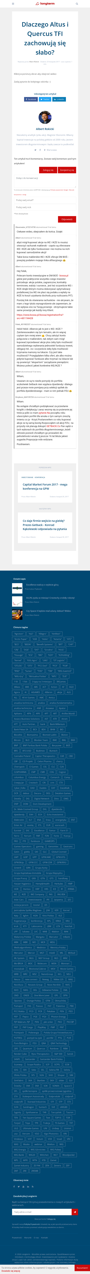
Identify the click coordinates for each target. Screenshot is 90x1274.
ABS (36, 687)
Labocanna (36, 926)
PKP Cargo (28, 1027)
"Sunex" (28, 671)
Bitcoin (17, 740)
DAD (32, 788)
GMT (16, 857)
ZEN (47, 1165)
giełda (27, 851)
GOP (25, 857)
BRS (16, 750)
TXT (71, 1123)
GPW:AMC (46, 857)
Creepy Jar (19, 782)
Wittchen (44, 1155)
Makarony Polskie (22, 936)
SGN (41, 1075)
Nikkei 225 (58, 979)
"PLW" (65, 665)
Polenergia (33, 1032)
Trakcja (46, 1123)
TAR (44, 1112)
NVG (67, 984)
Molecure (42, 963)
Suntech (43, 1107)
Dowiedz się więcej (11, 1270)
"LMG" (45, 660)
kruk (16, 926)
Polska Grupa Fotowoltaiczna (58, 1032)
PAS (29, 1006)
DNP (16, 804)
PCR (40, 1011)
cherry (59, 761)
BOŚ (68, 745)
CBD (71, 756)
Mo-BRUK (18, 963)
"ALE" (30, 633)
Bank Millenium (57, 724)
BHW (52, 729)
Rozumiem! (82, 1267)
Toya (27, 1123)
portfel (50, 1038)
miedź (52, 952)
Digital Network (41, 798)
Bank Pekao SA (21, 729)
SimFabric (19, 1080)
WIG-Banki (19, 1155)
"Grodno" (48, 649)
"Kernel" (18, 660)
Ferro (16, 835)
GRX (34, 878)
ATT (16, 724)
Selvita (67, 1069)
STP (60, 1101)
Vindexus (18, 1139)
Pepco (26, 1016)
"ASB (34, 639)
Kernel (66, 910)
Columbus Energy (37, 777)
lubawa (25, 931)
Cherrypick (19, 766)
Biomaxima (32, 734)
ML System (19, 958)
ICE (54, 889)
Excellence (39, 830)
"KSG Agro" (32, 660)
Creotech (33, 782)
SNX (37, 1085)
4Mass (17, 687)
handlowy (63, 878)
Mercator (18, 952)
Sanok (70, 1053)
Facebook (31, 99)
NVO (16, 990)
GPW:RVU (61, 862)
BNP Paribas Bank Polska (35, 745)
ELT (30, 819)
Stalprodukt (54, 1096)
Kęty (16, 915)
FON (47, 835)
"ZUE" (64, 676)
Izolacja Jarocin (21, 905)
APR (38, 713)
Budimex (40, 750)
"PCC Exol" (42, 665)
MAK (66, 931)
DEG (48, 793)
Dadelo (42, 788)
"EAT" (36, 649)
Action (54, 687)
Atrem (65, 718)
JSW (48, 910)
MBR (25, 942)
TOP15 (58, 1117)
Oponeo (18, 1000)
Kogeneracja (20, 921)
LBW (49, 926)
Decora (37, 793)
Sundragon (28, 1107)
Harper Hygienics (22, 883)
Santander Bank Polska (51, 1059)
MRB (16, 974)
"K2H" (50, 655)
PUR (69, 1038)
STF (52, 1101)
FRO (16, 841)
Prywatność (17, 1237)
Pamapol (18, 1006)
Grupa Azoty (41, 867)
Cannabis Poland (22, 756)
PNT (62, 1027)
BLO (27, 740)
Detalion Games (63, 793)
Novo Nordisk (54, 984)
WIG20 (32, 1155)
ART (55, 713)
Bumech (53, 750)
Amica (52, 697)
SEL (42, 1069)
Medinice (41, 947)
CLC (53, 766)
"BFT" (60, 644)
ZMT (16, 1170)
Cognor (62, 772)
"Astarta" (57, 639)
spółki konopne (29, 1091)
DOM (25, 804)
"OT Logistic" (59, 660)
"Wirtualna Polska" (37, 676)
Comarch (55, 777)
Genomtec (53, 846)
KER (56, 910)
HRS (46, 889)
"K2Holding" (64, 655)
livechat (68, 926)
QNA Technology (59, 1043)
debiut (26, 793)
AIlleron (48, 692)
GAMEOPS (50, 841)
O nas (36, 1237)
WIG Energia (20, 1149)
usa (15, 1133)
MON (53, 963)
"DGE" (26, 649)
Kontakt (44, 1237)
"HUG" (61, 649)
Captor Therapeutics (45, 756)
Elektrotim (19, 819)
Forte (56, 835)
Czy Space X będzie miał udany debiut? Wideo (48, 611)
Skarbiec (41, 1080)
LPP (16, 931)
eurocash (59, 825)
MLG (31, 958)
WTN (34, 1160)
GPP (35, 857)
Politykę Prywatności (32, 1224)
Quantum (27, 1048)
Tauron (69, 1112)
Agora (17, 692)
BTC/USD (27, 750)
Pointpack (19, 1032)
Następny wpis (45, 509)
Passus (39, 1006)
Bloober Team (41, 740)
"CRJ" (16, 649)
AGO (71, 687)
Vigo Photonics (51, 1133)
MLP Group (43, 958)
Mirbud (71, 952)
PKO (60, 1022)
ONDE (26, 995)
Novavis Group (35, 984)
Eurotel (17, 830)
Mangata (40, 936)
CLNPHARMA (20, 772)
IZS (45, 905)
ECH (40, 814)
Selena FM (54, 1069)
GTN (43, 878)
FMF (38, 835)
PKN (37, 1022)
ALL (15, 697)
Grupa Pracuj (20, 878)
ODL (35, 990)
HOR (16, 889)
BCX (35, 729)
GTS (51, 878)
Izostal (36, 905)
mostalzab (19, 968)
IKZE (24, 894)
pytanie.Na (44, 412)
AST (46, 718)
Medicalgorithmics (23, 947)
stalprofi (69, 1096)
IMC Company (37, 894)
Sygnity (17, 1112)
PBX (72, 1006)
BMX (73, 740)
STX (69, 1101)
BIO (61, 729)
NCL (60, 974)
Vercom (26, 1133)
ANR (39, 708)
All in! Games (28, 697)
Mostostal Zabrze (37, 968)
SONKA (55, 1085)
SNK (28, 1085)
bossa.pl (64, 275)
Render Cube (20, 1053)
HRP (37, 889)
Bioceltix (18, 734)
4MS (27, 687)
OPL (56, 995)
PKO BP (70, 1022)
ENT (73, 819)
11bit (24, 681)
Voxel (59, 1139)
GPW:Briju (19, 862)
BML (64, 740)
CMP (33, 772)
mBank (66, 936)
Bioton (64, 734)
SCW (67, 1064)
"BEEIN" (27, 644)
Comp (67, 777)
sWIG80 (63, 1107)
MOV (53, 968)
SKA (30, 1080)
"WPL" (54, 676)
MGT (42, 952)
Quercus (41, 1048)
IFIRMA (71, 889)
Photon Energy (58, 1016)
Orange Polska (34, 1000)
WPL (16, 1160)
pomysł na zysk (34, 1038)
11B (16, 681)
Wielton (51, 1144)
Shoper (61, 1075)
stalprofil (18, 1101)
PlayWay (42, 1027)
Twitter (45, 99)
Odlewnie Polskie (50, 990)
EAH (31, 814)
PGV (44, 1016)
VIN (65, 1133)
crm (52, 782)
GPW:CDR (47, 862)
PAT (49, 1006)
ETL (40, 825)
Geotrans (68, 846)
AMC (41, 697)
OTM (48, 1000)
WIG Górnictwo (38, 1149)
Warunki (27, 1237)
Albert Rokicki (34, 62)
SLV (71, 1080)
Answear (50, 708)
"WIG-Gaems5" (64, 671)
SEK (25, 1069)
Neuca (17, 979)
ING (51, 894)
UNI (45, 1128)
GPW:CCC (33, 862)
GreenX (17, 867)
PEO (71, 1011)
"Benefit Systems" (44, 644)
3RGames (61, 681)
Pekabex (51, 1011)
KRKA (58, 921)
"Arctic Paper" (20, 639)
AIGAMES (35, 692)
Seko (33, 1069)
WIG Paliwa (55, 1149)
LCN (58, 926)
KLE (60, 915)
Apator (62, 708)
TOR (68, 1117)
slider (61, 1080)
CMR (42, 772)
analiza (41, 702)
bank (42, 724)
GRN (28, 867)
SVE (53, 1107)
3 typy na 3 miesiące (42, 681)
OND (16, 995)
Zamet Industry (21, 1165)
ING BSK (61, 894)
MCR (43, 942)
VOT (30, 1139)
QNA (43, 1043)
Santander (30, 1059)
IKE (15, 894)
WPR (25, 1160)
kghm (25, 915)
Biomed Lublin (50, 734)
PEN (62, 1011)
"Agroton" (19, 633)
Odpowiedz (67, 219)
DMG (66, 798)
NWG (25, 990)
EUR (48, 825)
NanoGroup (47, 974)
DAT (53, 788)
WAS (16, 1144)
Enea (48, 819)
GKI (36, 851)
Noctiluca (18, 984)
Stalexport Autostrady (33, 1096)
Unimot (67, 1128)
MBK (16, 942)
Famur (52, 830)
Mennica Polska (58, 947)
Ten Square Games (32, 1117)
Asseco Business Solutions (27, 718)
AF (63, 687)
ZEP (68, 1165)
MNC (65, 958)
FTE (24, 841)
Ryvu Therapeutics (40, 1053)
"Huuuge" (18, 655)
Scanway (18, 1064)
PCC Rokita (19, 1011)
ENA (39, 819)
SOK (46, 1085)
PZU (35, 1043)
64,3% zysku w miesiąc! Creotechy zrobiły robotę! (50, 597)
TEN (16, 1117)
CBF (16, 761)
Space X (68, 1085)
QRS (16, 1048)
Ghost (38, 1257)
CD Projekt (27, 761)
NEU (68, 974)
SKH (52, 1080)
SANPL (17, 1059)
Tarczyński (56, 1112)
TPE (36, 1123)
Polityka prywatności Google (59, 190)
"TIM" (50, 671)
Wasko (26, 1144)
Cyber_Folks (20, 788)
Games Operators (22, 846)
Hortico (27, 889)
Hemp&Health (43, 883)
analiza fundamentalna (61, 702)
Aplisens (18, 713)
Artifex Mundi (68, 713)
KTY (25, 926)
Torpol (17, 1123)
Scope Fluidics (34, 1064)
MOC (30, 963)
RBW (65, 1048)
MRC (25, 974)
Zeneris (57, 1165)
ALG (69, 692)
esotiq (30, 825)
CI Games (33, 766)
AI (25, 692)
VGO (37, 1133)
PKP (16, 1027)
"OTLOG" (18, 665)
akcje (59, 692)
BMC (55, 740)
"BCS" (16, 644)
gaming (40, 846)
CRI (44, 782)
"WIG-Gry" (19, 676)
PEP (16, 1016)
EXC (28, 830)
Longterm (26, 1254)
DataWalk (64, 788)
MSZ (34, 974)
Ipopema (58, 899)
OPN (65, 995)
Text (48, 1117)
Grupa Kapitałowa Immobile (27, 873)
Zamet (53, 1160)
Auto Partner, (29, 724)
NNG (70, 979)
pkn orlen (48, 1022)
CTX (61, 782)
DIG (28, 798)
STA (16, 1096)
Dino (56, 798)
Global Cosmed (59, 851)
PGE (35, 1016)
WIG (61, 1144)
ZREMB (34, 1170)
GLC (45, 851)
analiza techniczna (23, 708)
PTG (60, 1038)
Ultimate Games (31, 1128)
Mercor (31, 952)
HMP (70, 883)
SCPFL (57, 1064)
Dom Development (42, 804)
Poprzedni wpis (45, 467)
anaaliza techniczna (23, 702)
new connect (31, 979)
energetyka (60, 819)
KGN (35, 915)
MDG (52, 942)
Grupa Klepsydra (54, 873)
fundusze (35, 841)
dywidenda (57, 809)
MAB (45, 931)
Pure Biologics (21, 1043)
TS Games (60, 1123)
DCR (16, 793)
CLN (62, 766)
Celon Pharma (44, 761)
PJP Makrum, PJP (22, 1022)
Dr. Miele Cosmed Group (26, 809)
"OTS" (30, 665)
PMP (53, 1027)
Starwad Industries (36, 1101)
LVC (36, 931)
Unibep (55, 1128)
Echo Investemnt (55, 814)
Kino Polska (48, 915)
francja (67, 835)
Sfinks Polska (20, 1075)
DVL (45, 809)
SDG (16, 1069)
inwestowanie (27, 477)
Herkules (58, 883)
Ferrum (27, 835)
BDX (44, 729)
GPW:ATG (60, 857)
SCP (47, 1064)
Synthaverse (32, 1112)
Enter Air (18, 825)
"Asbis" (45, 639)
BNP (16, 745)
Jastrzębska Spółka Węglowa (27, 910)
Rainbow (54, 1048)
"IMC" (40, 655)
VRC (69, 1139)
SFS (33, 1075)
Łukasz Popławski (35, 589)
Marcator (53, 936)
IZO (69, 899)
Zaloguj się (48, 170)
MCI (34, 942)
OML (65, 990)
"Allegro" (42, 633)
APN (29, 713)
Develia (17, 798)
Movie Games (66, 968)
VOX (50, 1139)
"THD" (40, 671)
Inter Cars (19, 899)
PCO (31, 1011)
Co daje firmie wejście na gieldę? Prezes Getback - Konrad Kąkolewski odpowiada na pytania (45, 525)
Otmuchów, (60, 1000)
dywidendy (19, 814)
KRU (68, 921)
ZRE (25, 1170)
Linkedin (59, 99)
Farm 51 (64, 830)
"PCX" (54, 665)
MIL (61, 952)
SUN (16, 1107)
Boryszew (56, 745)
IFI (62, 889)
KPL (49, 921)
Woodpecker (68, 1155)
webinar (38, 1144)
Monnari (65, 963)
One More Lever (42, 995)
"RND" (17, 671)
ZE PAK (37, 1165)
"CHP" (71, 644)
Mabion (55, 931)
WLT (55, 1155)
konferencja (40, 477)
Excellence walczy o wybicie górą (42, 584)
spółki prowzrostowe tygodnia (56, 1091)
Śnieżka (17, 1085)
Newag (45, 979)
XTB (43, 1160)
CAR (62, 756)
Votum (40, 1139)
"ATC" (69, 639)
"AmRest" (55, 633)
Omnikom (19, 1257)
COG (52, 772)
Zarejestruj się (67, 170)
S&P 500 (58, 1053)
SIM (71, 1075)
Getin (16, 851)
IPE (47, 899)
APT (46, 713)
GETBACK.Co (53, 426)
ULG (16, 1128)
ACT (44, 687)
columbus (19, 777)
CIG (45, 766)
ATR (55, 718)
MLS (56, 958)
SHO (51, 1075)
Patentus (60, 1006)
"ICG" (30, 655)
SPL (15, 1091)
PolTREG (18, 1038)
